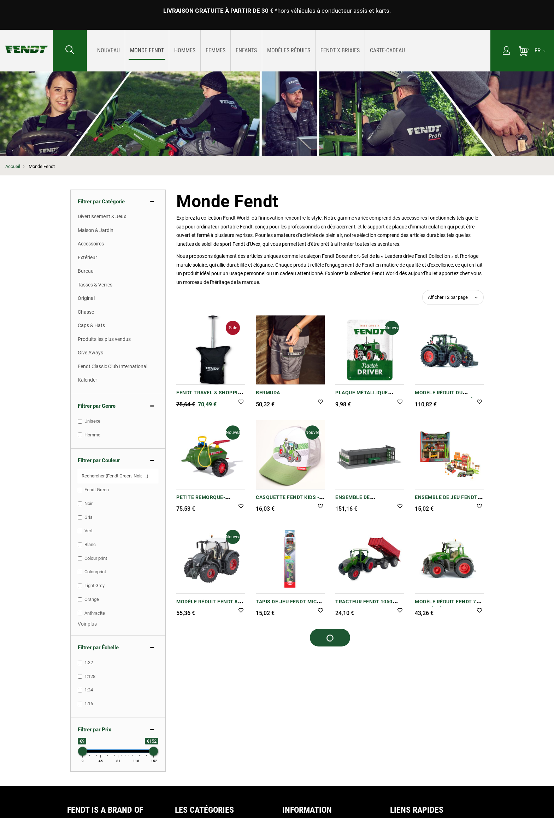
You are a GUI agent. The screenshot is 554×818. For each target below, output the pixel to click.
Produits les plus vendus (104, 339)
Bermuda (268, 392)
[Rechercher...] (70, 50)
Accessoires (91, 243)
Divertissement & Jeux (102, 216)
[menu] (288, 50)
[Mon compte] (506, 51)
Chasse (86, 312)
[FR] (540, 50)
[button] (240, 402)
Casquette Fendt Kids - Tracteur (287, 500)
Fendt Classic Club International (112, 366)
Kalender (87, 380)
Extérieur (87, 257)
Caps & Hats (91, 325)
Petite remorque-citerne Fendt (200, 500)
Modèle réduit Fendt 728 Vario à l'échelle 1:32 (448, 605)
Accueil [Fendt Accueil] (12, 166)
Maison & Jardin (95, 230)
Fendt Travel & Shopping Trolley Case (210, 396)
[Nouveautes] (108, 50)
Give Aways (90, 352)
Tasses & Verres (95, 285)
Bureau (86, 271)
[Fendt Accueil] (26, 42)
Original (86, 298)
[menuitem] (108, 50)
